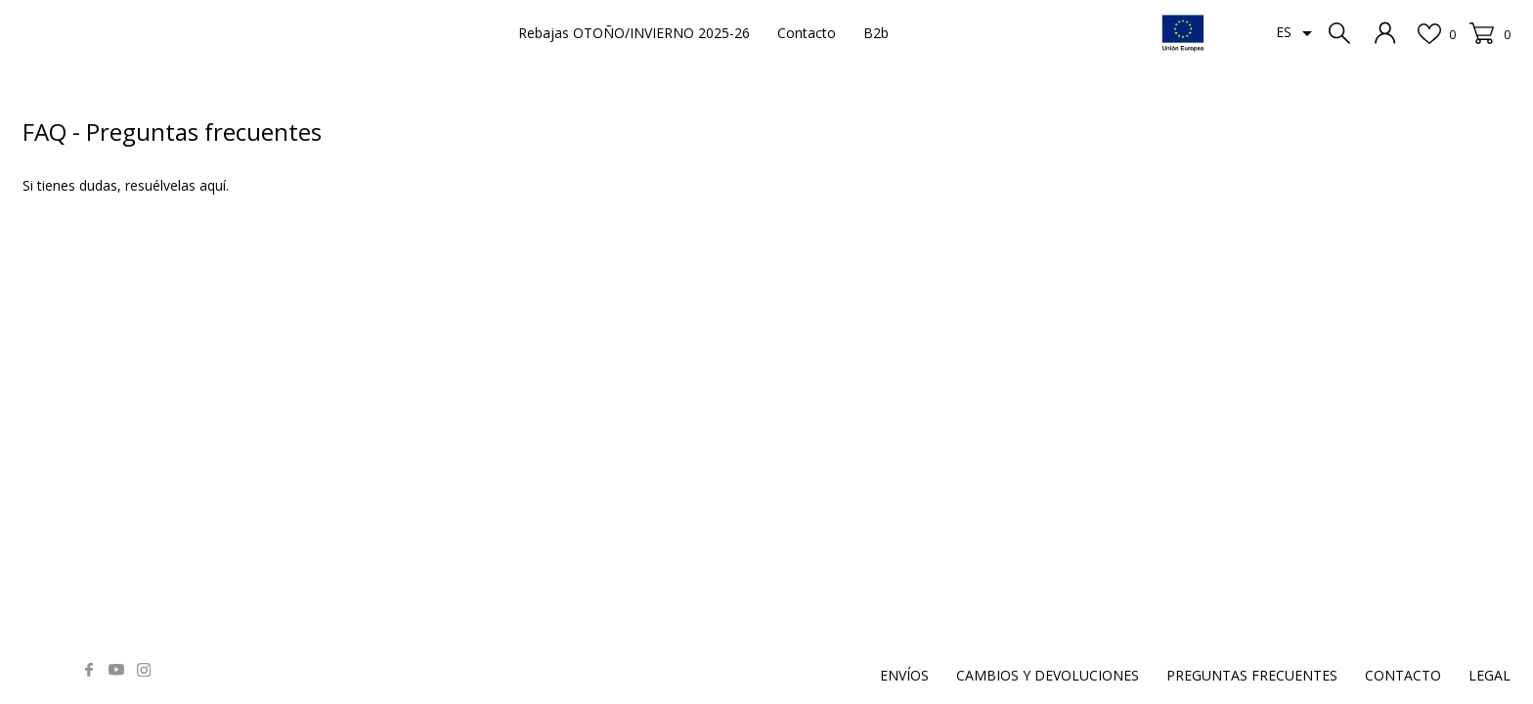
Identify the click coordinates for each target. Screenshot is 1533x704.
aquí (212, 185)
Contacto (806, 32)
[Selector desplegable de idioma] (1297, 33)
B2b (876, 32)
